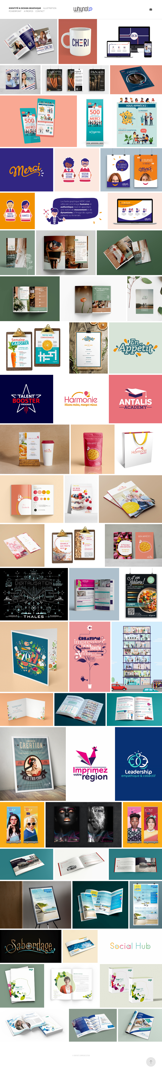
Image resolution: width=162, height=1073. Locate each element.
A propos (28, 11)
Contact (40, 11)
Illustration (49, 8)
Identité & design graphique (25, 8)
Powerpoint (15, 11)
